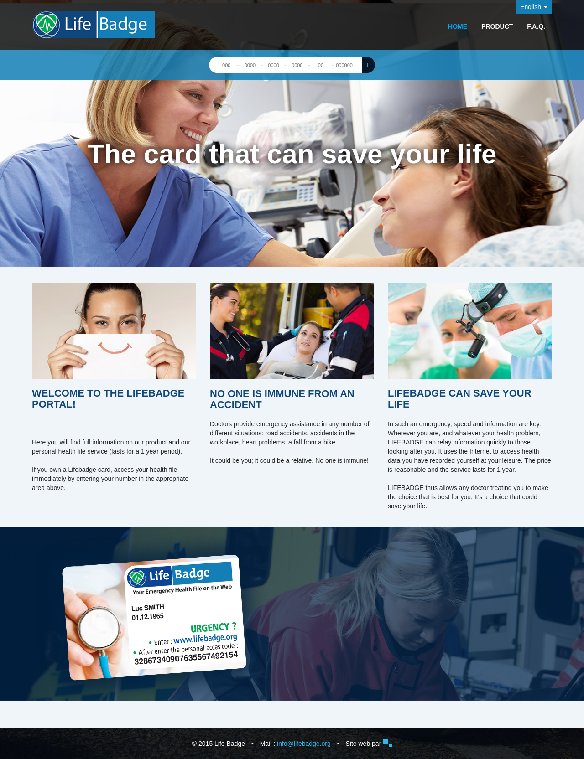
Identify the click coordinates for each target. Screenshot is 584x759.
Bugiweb (387, 743)
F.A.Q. (536, 26)
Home (457, 26)
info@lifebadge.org (304, 743)
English (534, 6)
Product (497, 26)
